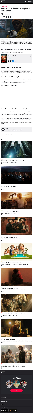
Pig (1, 44)
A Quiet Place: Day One (5, 52)
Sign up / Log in (30, 1)
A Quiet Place (20, 39)
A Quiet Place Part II (11, 72)
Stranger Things (16, 79)
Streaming (9, 58)
